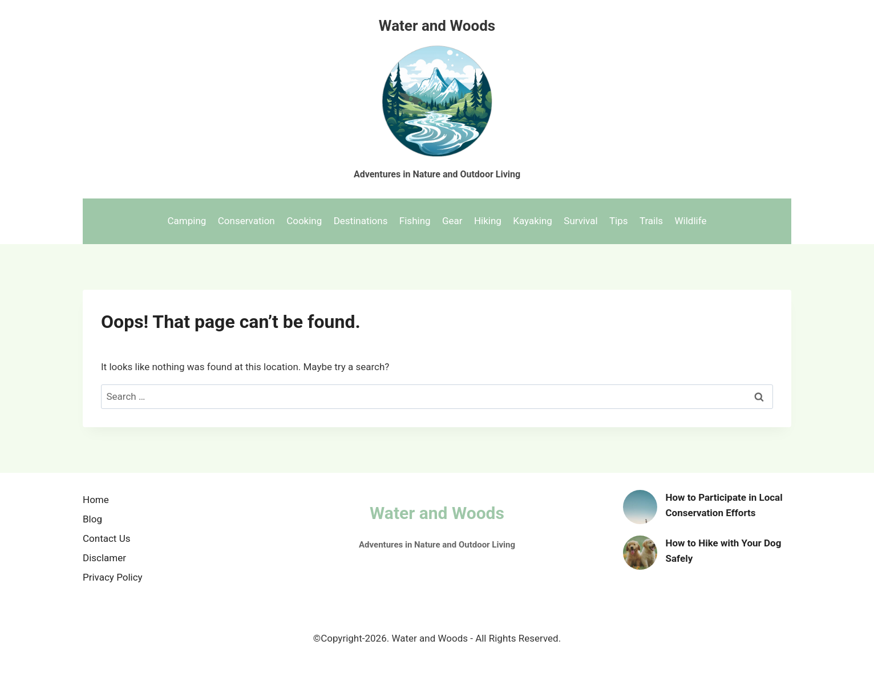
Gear (452, 220)
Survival (580, 220)
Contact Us (106, 538)
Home (96, 499)
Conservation (246, 220)
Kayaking (532, 220)
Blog (92, 519)
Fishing (415, 220)
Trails (651, 220)
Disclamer (104, 557)
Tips (618, 220)
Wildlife (691, 220)
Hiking (487, 220)
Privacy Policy (113, 577)
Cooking (304, 220)
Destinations (361, 220)
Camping (187, 220)
